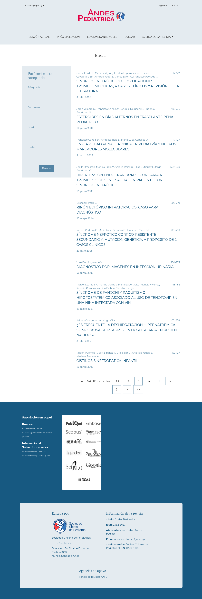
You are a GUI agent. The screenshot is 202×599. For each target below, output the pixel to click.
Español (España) (35, 5)
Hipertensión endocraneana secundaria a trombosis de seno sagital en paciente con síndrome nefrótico (119, 180)
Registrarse (163, 5)
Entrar (175, 5)
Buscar (129, 36)
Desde (31, 127)
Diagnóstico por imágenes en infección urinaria (125, 267)
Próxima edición (68, 36)
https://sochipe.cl (62, 543)
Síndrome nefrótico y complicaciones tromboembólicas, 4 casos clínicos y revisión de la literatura (127, 86)
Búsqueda (34, 87)
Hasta (31, 147)
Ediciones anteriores (102, 36)
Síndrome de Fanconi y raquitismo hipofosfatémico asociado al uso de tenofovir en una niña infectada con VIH (126, 298)
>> (138, 389)
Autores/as (34, 107)
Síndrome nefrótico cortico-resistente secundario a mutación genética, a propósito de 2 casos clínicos (126, 239)
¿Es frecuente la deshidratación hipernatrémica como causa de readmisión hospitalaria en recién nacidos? (126, 330)
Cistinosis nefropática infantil (107, 361)
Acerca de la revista (156, 36)
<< (117, 381)
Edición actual (39, 36)
